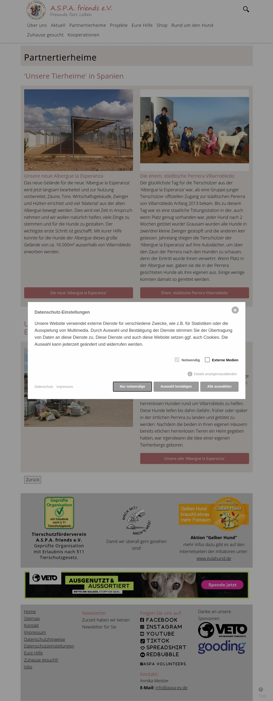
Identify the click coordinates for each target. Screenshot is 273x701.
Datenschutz (44, 387)
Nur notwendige (132, 387)
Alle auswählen (219, 387)
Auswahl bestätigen (176, 387)
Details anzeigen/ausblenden (215, 374)
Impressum (64, 387)
